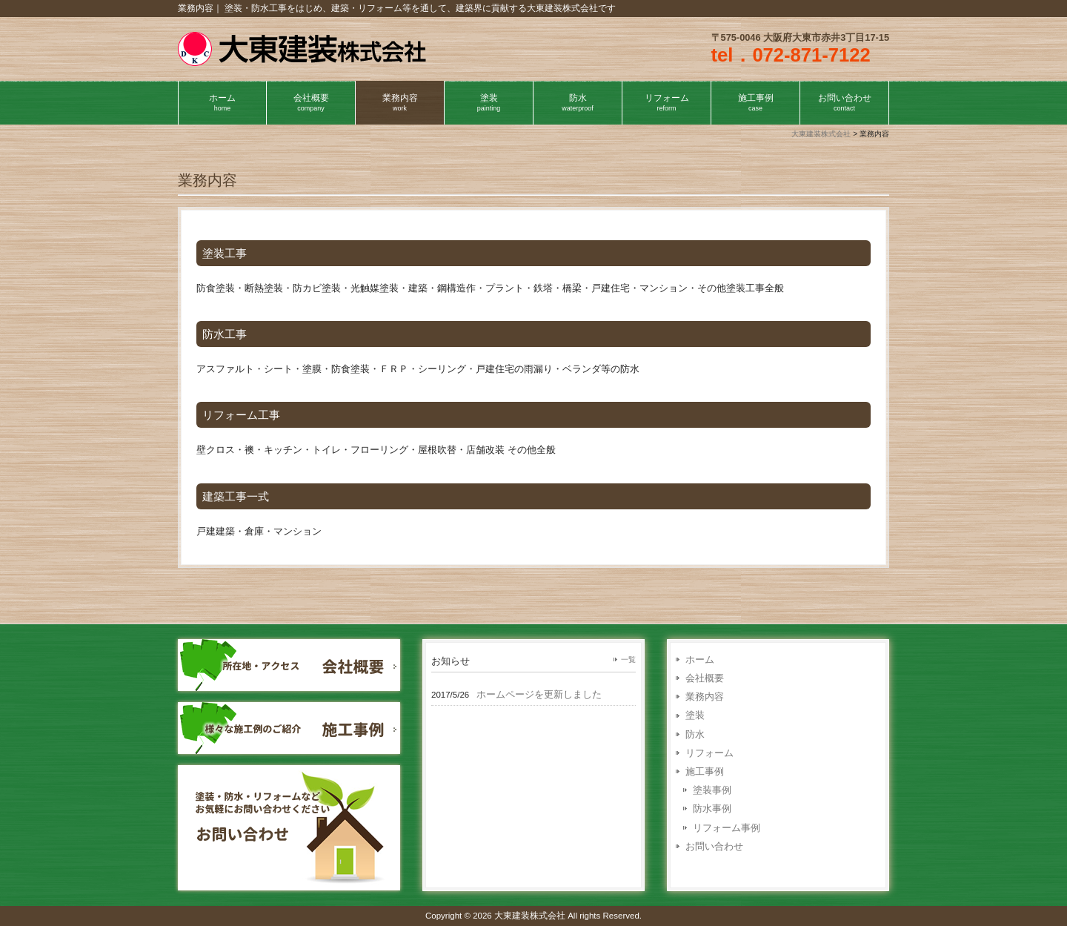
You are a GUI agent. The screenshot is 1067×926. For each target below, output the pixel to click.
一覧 (628, 659)
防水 (695, 734)
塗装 (695, 715)
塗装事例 (712, 790)
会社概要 (704, 678)
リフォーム (709, 752)
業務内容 (704, 696)
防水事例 (712, 808)
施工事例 (704, 771)
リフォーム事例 (726, 827)
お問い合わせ (714, 846)
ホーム (699, 659)
